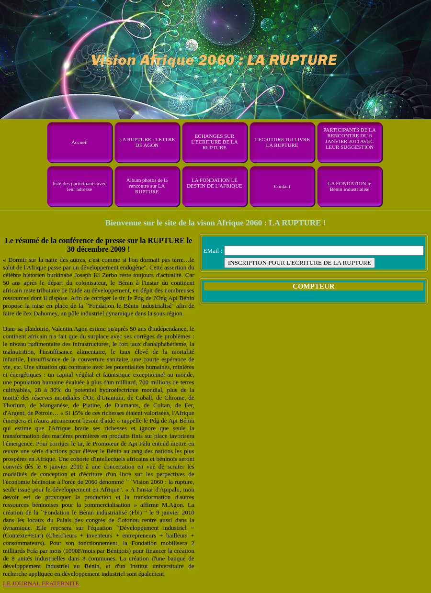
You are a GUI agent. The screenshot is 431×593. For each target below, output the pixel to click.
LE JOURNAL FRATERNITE (41, 583)
